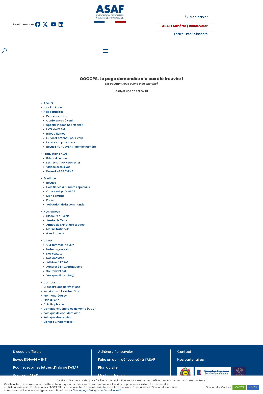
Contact (49, 278)
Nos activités (55, 253)
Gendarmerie (55, 229)
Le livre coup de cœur (60, 138)
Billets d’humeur (57, 153)
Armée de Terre (56, 216)
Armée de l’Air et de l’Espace (65, 220)
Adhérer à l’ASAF (57, 258)
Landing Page (53, 103)
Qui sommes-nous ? (60, 240)
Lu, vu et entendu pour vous (65, 133)
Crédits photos (54, 300)
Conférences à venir (60, 116)
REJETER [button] (253, 387)
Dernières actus (57, 111)
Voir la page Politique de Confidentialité (97, 390)
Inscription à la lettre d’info (62, 286)
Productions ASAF (55, 149)
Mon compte (55, 191)
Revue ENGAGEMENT (59, 167)
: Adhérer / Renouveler (189, 26)
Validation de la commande (65, 200)
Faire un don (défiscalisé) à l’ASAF (126, 354)
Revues (51, 178)
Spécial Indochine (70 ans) (64, 120)
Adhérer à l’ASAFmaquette (64, 262)
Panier (50, 195)
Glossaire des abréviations (62, 282)
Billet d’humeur (56, 129)
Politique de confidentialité (62, 308)
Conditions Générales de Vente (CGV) (70, 304)
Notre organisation (59, 244)
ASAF (166, 26)
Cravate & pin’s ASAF (60, 187)
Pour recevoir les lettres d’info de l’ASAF (45, 362)
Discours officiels (57, 211)
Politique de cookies (57, 313)
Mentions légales (55, 291)
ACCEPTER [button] (239, 387)
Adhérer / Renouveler (115, 347)
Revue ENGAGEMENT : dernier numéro (71, 142)
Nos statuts (54, 249)
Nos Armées (52, 207)
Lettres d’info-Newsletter (63, 158)
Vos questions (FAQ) (60, 271)
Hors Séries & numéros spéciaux (68, 182)
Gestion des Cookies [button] (218, 387)
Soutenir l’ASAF (56, 266)
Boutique (50, 174)
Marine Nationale (57, 224)
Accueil (49, 98)
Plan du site (51, 295)
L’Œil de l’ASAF (55, 125)
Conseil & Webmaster (58, 317)
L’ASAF (48, 236)
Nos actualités (53, 107)
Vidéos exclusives (58, 162)
